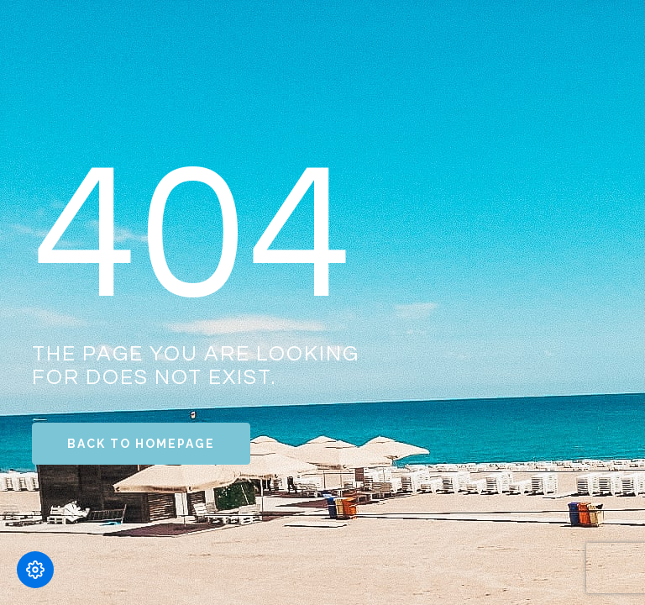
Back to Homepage (141, 443)
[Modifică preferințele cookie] (35, 569)
